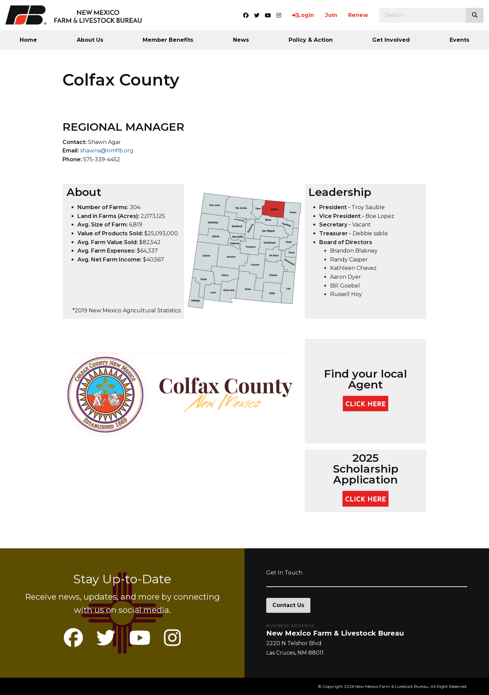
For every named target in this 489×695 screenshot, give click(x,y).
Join (331, 15)
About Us (90, 40)
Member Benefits (168, 40)
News (241, 40)
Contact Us (288, 605)
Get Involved (391, 40)
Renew (358, 15)
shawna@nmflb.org (106, 150)
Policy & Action (311, 40)
